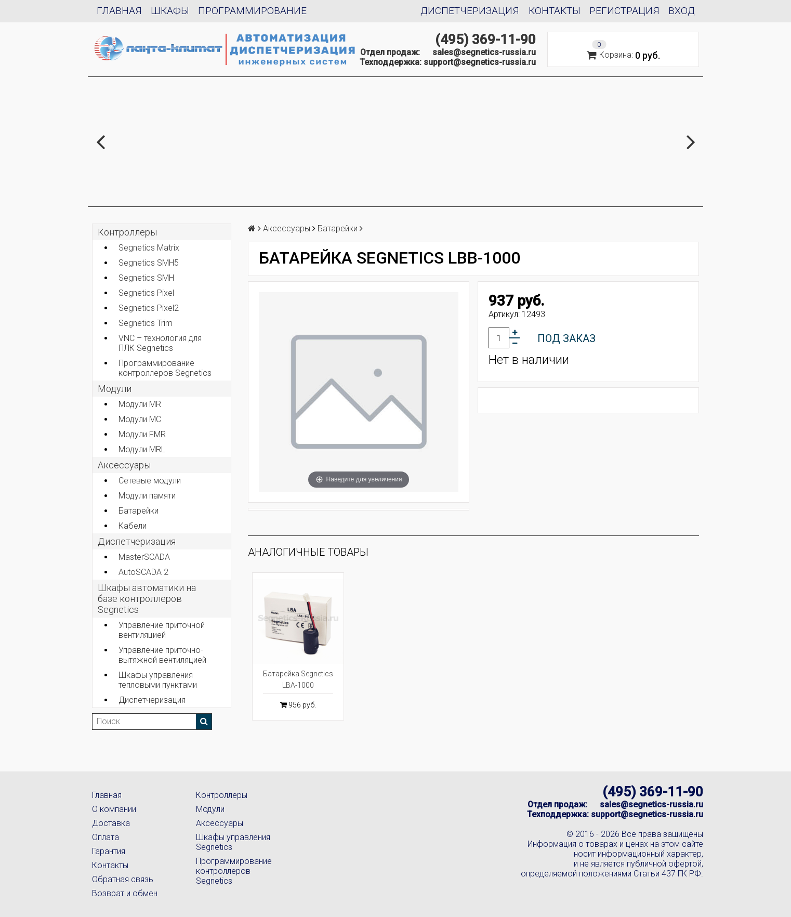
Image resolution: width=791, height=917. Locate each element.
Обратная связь (122, 879)
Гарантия (108, 851)
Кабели (132, 526)
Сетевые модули (149, 481)
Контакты (555, 11)
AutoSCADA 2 (143, 572)
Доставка (111, 823)
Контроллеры (127, 232)
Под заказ (566, 338)
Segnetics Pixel (146, 293)
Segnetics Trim (145, 323)
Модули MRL (141, 449)
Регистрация (624, 11)
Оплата (105, 837)
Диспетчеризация (469, 11)
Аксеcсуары (124, 465)
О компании (114, 809)
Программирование (252, 11)
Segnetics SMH (146, 278)
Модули (114, 388)
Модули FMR (142, 434)
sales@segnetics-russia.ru (484, 52)
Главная (119, 11)
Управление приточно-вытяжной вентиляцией (162, 655)
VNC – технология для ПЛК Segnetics (160, 343)
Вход (681, 11)
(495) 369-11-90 (485, 39)
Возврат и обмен (124, 893)
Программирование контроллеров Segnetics (165, 368)
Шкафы (170, 11)
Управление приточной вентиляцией (161, 630)
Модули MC (139, 419)
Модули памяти (147, 496)
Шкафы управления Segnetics (233, 842)
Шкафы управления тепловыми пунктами (157, 680)
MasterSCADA (144, 557)
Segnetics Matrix (148, 248)
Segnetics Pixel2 (148, 308)
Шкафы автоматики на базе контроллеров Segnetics (147, 598)
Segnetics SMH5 (148, 263)
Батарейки (138, 511)
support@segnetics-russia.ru (480, 62)
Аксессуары (219, 823)
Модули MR (139, 404)
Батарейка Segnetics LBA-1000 (298, 679)
